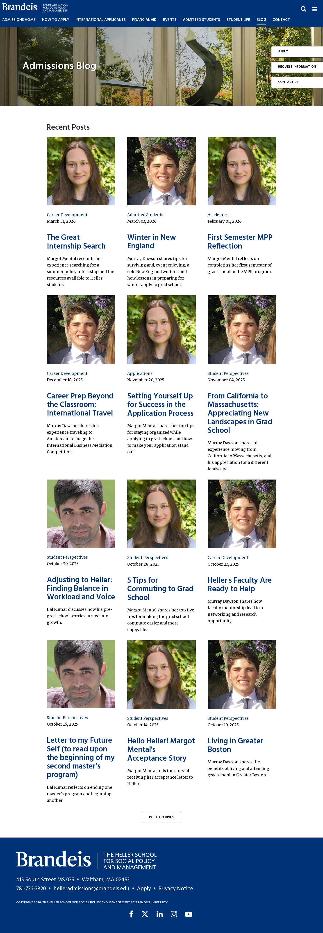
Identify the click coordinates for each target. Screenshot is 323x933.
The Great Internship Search (76, 242)
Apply (283, 51)
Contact (281, 20)
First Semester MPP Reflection (240, 242)
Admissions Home (19, 20)
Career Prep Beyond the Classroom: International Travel (80, 405)
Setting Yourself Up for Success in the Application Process (160, 405)
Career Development (67, 214)
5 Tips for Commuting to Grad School (160, 589)
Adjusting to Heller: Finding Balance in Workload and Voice (81, 589)
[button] (314, 8)
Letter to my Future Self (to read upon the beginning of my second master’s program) (81, 758)
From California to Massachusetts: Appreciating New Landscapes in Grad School (240, 413)
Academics (218, 214)
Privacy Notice (176, 888)
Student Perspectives (228, 373)
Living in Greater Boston (235, 745)
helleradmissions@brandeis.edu (91, 888)
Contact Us (288, 82)
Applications (139, 373)
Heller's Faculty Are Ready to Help (240, 585)
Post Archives (161, 817)
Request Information (297, 66)
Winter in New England (151, 242)
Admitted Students (145, 214)
